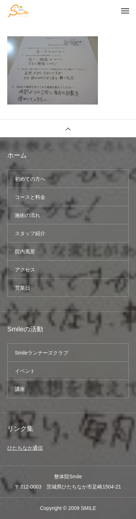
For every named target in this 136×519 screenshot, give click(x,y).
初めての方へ (30, 179)
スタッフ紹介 (30, 233)
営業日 (22, 288)
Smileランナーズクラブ (41, 353)
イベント (25, 371)
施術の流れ (27, 215)
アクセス (25, 270)
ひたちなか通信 (25, 448)
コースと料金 (30, 197)
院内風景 (25, 251)
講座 (20, 389)
